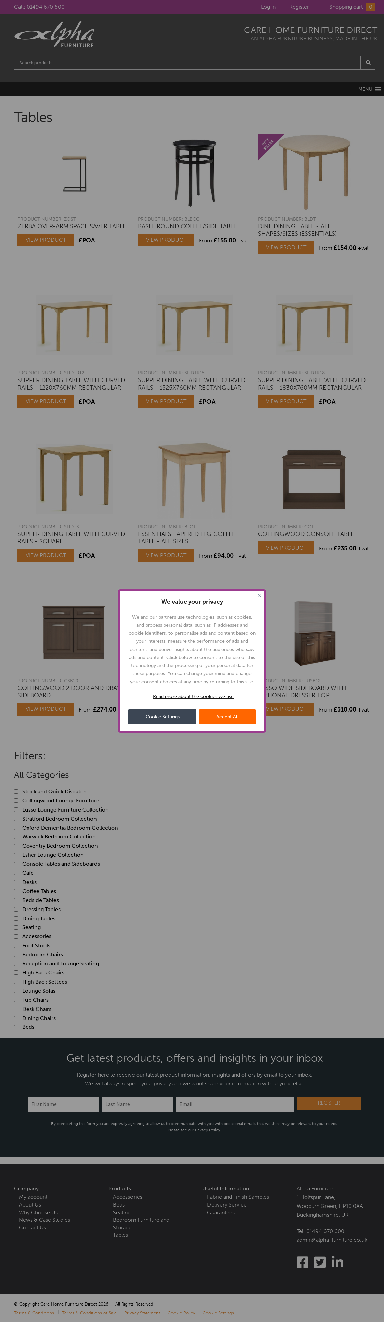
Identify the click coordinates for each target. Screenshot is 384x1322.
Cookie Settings (163, 717)
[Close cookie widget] (259, 595)
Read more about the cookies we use (193, 696)
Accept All (227, 717)
